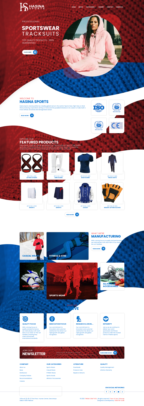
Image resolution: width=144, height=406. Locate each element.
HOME (74, 7)
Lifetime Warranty (106, 370)
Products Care (78, 370)
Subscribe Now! (108, 353)
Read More (27, 115)
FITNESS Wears (51, 373)
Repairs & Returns (79, 373)
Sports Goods (51, 376)
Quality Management (107, 367)
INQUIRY (101, 7)
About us (22, 367)
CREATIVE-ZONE (119, 400)
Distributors (23, 373)
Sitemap (121, 399)
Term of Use (114, 399)
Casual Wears (51, 370)
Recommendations (26, 378)
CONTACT (110, 7)
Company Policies (25, 376)
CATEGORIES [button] (91, 7)
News (21, 370)
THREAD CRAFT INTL (91, 399)
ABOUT (80, 7)
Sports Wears (51, 367)
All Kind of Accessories (54, 378)
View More (72, 214)
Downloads (76, 367)
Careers (22, 381)
